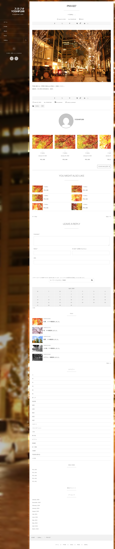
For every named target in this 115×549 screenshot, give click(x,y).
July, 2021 (34, 514)
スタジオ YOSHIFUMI (17, 10)
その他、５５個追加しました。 (52, 348)
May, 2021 (34, 520)
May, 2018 (34, 523)
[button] (14, 48)
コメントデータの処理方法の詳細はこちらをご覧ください (72, 277)
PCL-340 (85, 209)
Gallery (71, 14)
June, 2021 (35, 517)
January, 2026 (35, 499)
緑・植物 (34, 447)
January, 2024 (35, 508)
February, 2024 (36, 505)
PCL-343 (87, 161)
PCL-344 (65, 161)
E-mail (74, 248)
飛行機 (34, 401)
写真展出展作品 (36, 454)
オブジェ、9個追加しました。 (51, 357)
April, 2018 (35, 526)
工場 (33, 431)
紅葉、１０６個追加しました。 (52, 321)
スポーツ (34, 424)
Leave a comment (71, 102)
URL (35, 258)
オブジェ (34, 439)
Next (108, 216)
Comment (36, 234)
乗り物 (34, 435)
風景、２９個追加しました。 (51, 339)
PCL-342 (110, 161)
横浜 (33, 412)
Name (35, 248)
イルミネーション (36, 428)
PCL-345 (42, 161)
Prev (34, 216)
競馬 (33, 405)
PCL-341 (46, 209)
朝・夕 (34, 397)
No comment (59, 102)
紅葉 (33, 409)
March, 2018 (35, 529)
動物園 (34, 443)
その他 (34, 458)
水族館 (34, 450)
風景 (33, 420)
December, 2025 (36, 502)
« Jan (33, 307)
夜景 (42, 106)
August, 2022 (35, 511)
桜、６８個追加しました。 (50, 330)
